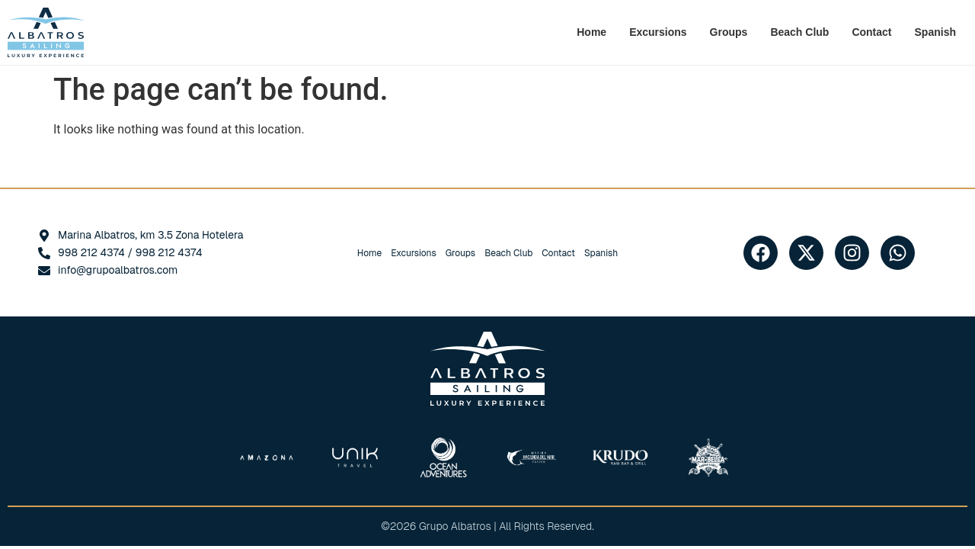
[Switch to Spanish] (935, 32)
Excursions (657, 32)
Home (591, 32)
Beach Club (799, 32)
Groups (729, 32)
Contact (871, 32)
